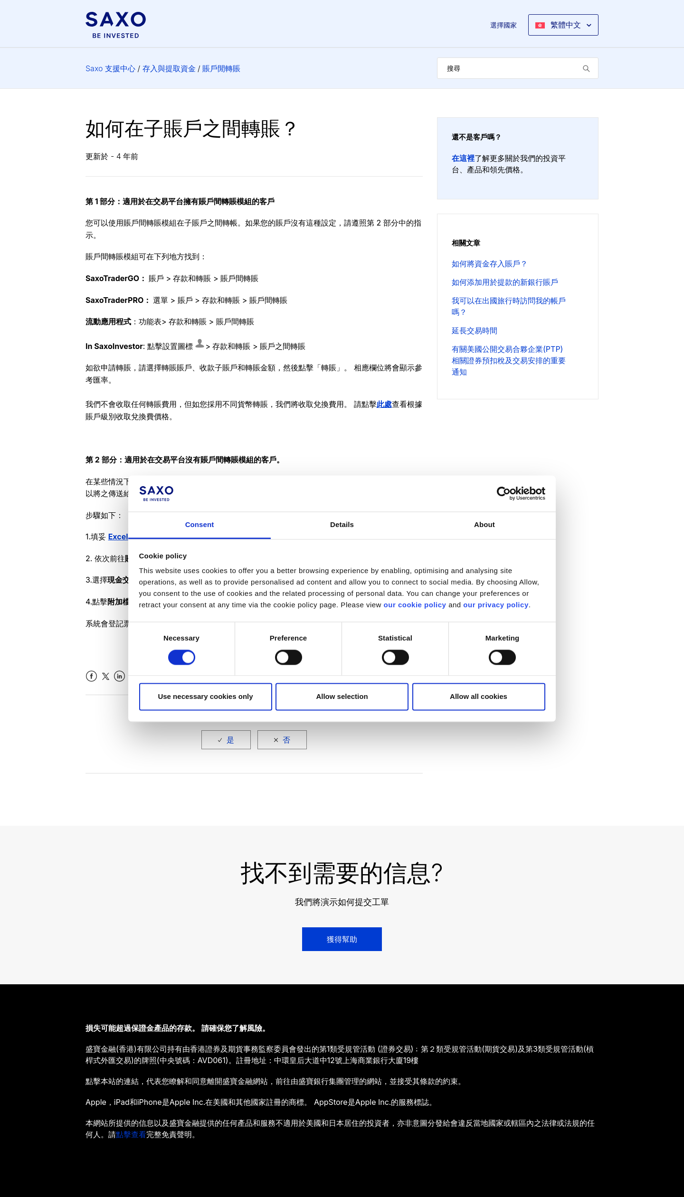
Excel (118, 536)
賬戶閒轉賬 (221, 68)
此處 (384, 404)
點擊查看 (131, 1134)
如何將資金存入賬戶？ (490, 263)
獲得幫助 (342, 939)
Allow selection (342, 697)
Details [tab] (342, 525)
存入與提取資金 (169, 68)
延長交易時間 (474, 330)
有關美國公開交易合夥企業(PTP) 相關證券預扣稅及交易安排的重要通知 (509, 360)
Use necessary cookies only (205, 697)
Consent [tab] (199, 525)
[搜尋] (517, 68)
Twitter (106, 676)
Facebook (91, 676)
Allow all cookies (478, 697)
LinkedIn (119, 676)
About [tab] (484, 525)
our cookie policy (415, 605)
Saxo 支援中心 (110, 68)
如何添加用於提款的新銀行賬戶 (505, 282)
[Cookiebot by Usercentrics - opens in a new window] (503, 493)
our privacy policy (495, 605)
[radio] (226, 739)
